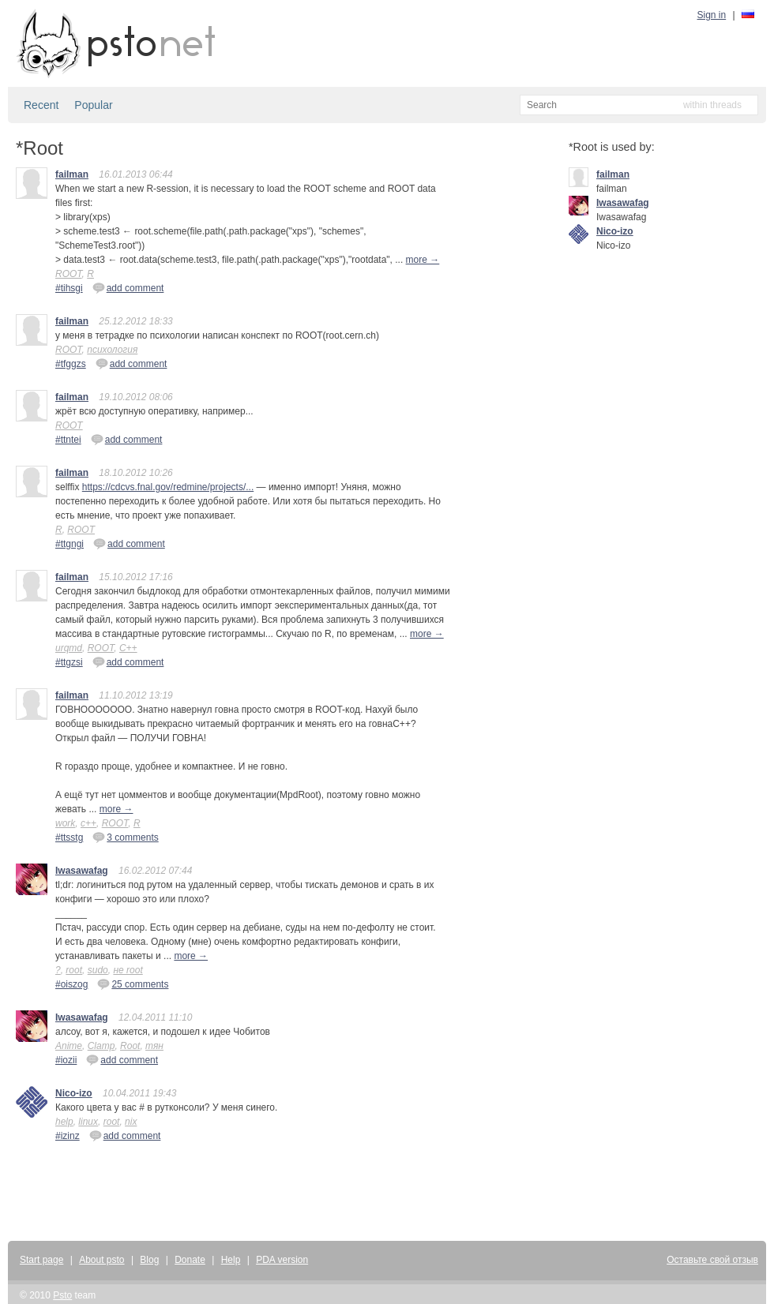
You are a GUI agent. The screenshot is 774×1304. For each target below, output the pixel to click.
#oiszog (71, 984)
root (74, 970)
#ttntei (68, 439)
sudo (98, 970)
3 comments (125, 836)
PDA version (282, 1259)
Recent (41, 105)
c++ (88, 823)
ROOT (68, 273)
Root (130, 1045)
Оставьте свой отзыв (712, 1259)
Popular (93, 105)
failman (71, 174)
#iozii (66, 1060)
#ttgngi (69, 543)
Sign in (712, 15)
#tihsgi (69, 288)
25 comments (132, 983)
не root (127, 970)
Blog (149, 1259)
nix (131, 1121)
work (65, 823)
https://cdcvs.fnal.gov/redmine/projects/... (168, 487)
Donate (190, 1259)
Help (231, 1259)
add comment (128, 287)
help (64, 1121)
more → (423, 259)
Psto (62, 1295)
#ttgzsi (69, 662)
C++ (128, 648)
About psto (101, 1259)
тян (154, 1045)
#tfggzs (70, 363)
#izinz (67, 1135)
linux (88, 1121)
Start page (41, 1259)
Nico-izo (73, 1093)
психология (112, 349)
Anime (68, 1045)
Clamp (101, 1045)
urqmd (68, 648)
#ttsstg (69, 837)
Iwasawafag (81, 870)
